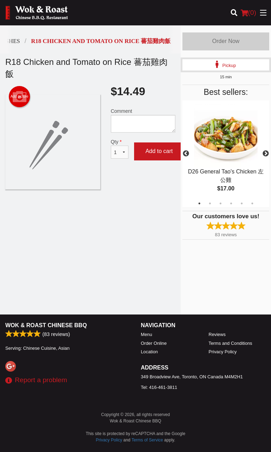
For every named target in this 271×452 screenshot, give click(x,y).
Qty (119, 149)
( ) (248, 12)
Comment (143, 120)
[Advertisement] (90, 212)
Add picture (20, 96)
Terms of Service (147, 440)
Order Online (154, 343)
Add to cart (159, 151)
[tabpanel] (225, 153)
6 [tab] (252, 203)
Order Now (225, 41)
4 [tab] (231, 203)
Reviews (217, 334)
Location (149, 351)
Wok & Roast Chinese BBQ (46, 325)
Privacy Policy (223, 351)
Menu (146, 334)
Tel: (159, 387)
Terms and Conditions (230, 343)
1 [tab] (199, 203)
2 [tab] (209, 203)
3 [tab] (220, 203)
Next (265, 153)
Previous (185, 153)
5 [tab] (241, 203)
